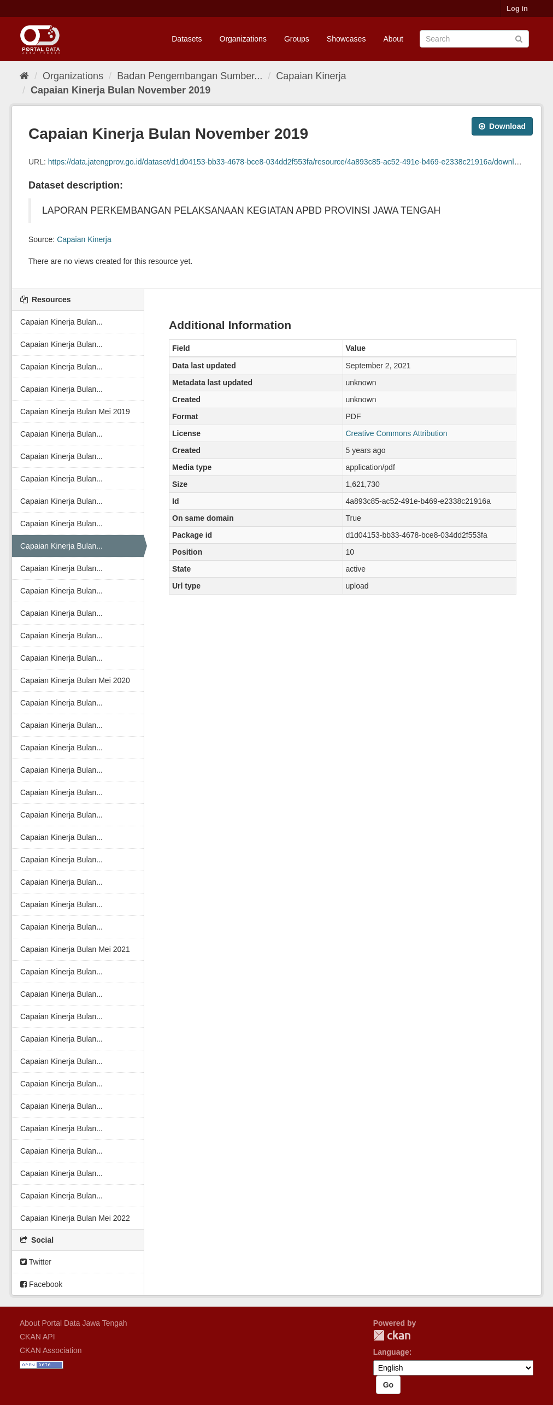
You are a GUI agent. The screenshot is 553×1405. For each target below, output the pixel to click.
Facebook (41, 1284)
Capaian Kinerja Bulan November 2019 (120, 90)
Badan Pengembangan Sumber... (189, 75)
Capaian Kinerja (311, 75)
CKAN (391, 1335)
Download (502, 126)
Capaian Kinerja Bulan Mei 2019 (75, 411)
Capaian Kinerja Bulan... (61, 322)
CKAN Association (51, 1350)
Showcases (346, 38)
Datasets (187, 38)
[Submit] (518, 38)
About (393, 38)
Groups (296, 38)
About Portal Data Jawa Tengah (73, 1323)
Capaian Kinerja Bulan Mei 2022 (75, 1218)
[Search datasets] (474, 39)
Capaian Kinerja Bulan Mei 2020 (75, 680)
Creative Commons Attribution (397, 433)
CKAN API (37, 1336)
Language (391, 1352)
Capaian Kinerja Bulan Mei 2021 (75, 949)
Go (388, 1384)
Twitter (35, 1261)
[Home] (24, 75)
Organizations (243, 38)
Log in (517, 8)
